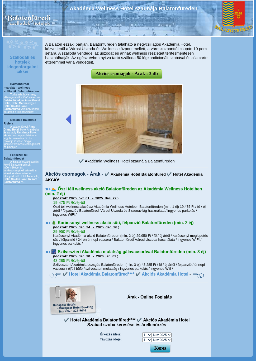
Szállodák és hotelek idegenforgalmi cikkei (22, 64)
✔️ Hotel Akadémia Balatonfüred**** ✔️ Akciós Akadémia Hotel (125, 274)
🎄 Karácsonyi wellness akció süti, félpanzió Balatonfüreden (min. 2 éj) (122, 222)
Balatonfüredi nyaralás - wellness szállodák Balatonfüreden (21, 87)
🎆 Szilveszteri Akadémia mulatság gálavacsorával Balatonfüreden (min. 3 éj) (128, 251)
